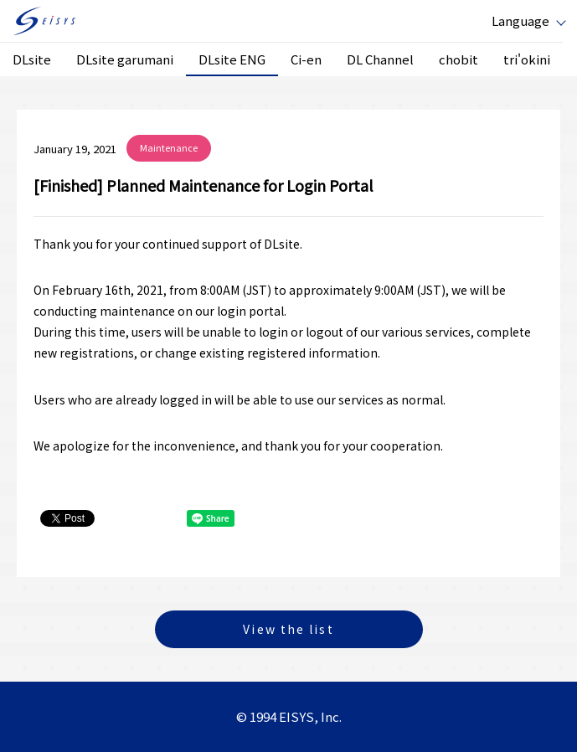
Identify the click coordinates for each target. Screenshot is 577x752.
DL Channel (380, 59)
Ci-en (306, 59)
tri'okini (526, 59)
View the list (288, 629)
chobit (458, 59)
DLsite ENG (231, 59)
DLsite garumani (124, 59)
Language (520, 20)
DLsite (32, 59)
